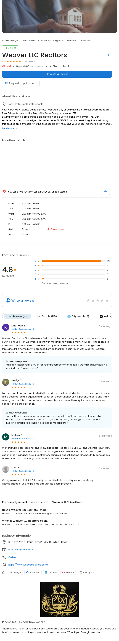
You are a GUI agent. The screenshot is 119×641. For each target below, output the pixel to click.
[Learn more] (59, 599)
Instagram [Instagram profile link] (87, 572)
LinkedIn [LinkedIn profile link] (51, 572)
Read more (9, 128)
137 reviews (30, 61)
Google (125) (46, 316)
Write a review (22, 300)
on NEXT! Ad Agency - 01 (23, 328)
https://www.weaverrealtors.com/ (28, 564)
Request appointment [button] (21, 549)
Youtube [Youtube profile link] (68, 572)
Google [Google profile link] (15, 572)
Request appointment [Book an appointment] (20, 83)
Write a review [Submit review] (57, 74)
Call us (12, 557)
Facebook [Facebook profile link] (33, 572)
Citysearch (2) (77, 316)
